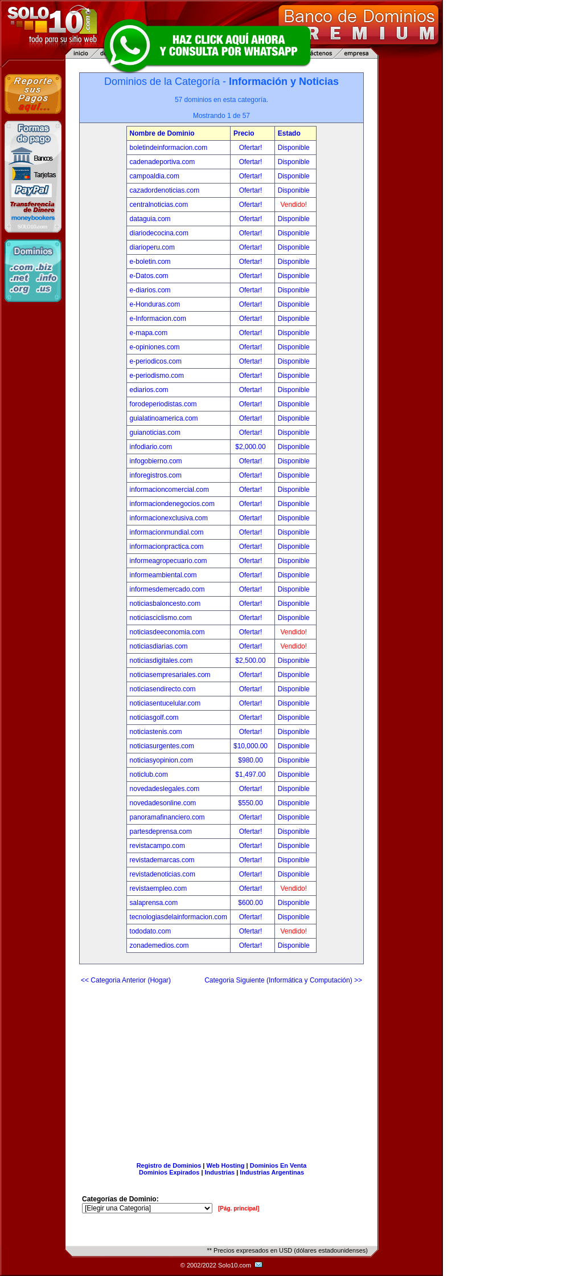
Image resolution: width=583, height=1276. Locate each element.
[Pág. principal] (238, 1208)
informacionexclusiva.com (169, 518)
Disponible (294, 148)
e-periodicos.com (156, 361)
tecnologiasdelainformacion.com (178, 917)
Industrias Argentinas (272, 1172)
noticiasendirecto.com (163, 689)
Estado (289, 133)
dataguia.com (150, 219)
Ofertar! (251, 148)
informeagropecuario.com (168, 561)
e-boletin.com (150, 262)
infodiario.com (151, 447)
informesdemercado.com (167, 589)
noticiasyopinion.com (161, 760)
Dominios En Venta (278, 1165)
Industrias (220, 1172)
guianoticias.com (155, 433)
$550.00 (251, 803)
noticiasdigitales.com (161, 661)
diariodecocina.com (159, 233)
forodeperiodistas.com (163, 404)
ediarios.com (149, 390)
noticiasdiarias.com (159, 646)
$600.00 (251, 903)
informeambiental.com (163, 575)
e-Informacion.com (158, 319)
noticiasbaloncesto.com (165, 604)
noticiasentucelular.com (165, 703)
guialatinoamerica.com (164, 418)
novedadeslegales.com (165, 789)
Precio (243, 133)
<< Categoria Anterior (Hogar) (126, 980)
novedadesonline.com (163, 803)
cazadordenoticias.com (165, 190)
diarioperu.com (152, 247)
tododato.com (150, 931)
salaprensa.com (154, 903)
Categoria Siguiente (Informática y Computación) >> (283, 980)
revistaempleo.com (158, 888)
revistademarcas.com (162, 860)
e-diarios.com (150, 290)
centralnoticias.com (159, 205)
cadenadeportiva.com (162, 162)
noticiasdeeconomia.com (167, 632)
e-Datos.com (149, 276)
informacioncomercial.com (169, 490)
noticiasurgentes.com (162, 746)
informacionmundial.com (167, 532)
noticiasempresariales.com (170, 675)
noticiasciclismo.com (161, 618)
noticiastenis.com (156, 732)
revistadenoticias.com (162, 874)
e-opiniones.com (155, 347)
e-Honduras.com (155, 304)
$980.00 (251, 760)
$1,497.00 (251, 774)
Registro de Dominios (169, 1165)
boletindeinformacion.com (169, 148)
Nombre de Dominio (162, 133)
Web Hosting (226, 1165)
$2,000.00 (251, 447)
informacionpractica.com (167, 547)
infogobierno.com (156, 461)
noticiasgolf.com (154, 717)
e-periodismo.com (157, 376)
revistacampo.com (157, 846)
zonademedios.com (159, 945)
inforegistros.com (156, 475)
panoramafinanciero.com (167, 817)
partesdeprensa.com (161, 831)
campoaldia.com (154, 176)
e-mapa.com (149, 333)
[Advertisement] (221, 1068)
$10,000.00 (251, 746)
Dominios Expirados (169, 1172)
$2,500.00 (251, 661)
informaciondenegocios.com (172, 504)
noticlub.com (149, 774)
